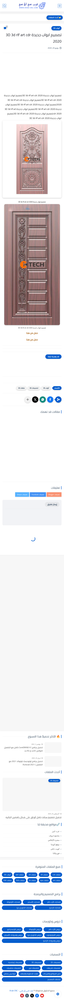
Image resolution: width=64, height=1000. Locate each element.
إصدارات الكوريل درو (24, 908)
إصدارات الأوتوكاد (13, 902)
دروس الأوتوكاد (35, 929)
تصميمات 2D (55, 962)
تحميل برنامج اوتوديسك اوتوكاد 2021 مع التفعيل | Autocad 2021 (26, 763)
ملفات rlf (44, 875)
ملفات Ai (32, 880)
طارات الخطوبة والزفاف (29, 974)
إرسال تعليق (52, 504)
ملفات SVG (20, 880)
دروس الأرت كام (54, 929)
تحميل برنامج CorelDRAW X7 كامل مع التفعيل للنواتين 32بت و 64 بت (23, 749)
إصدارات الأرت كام (53, 902)
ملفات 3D (21, 388)
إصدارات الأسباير (34, 902)
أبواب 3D (56, 28)
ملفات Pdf (8, 880)
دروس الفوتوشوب (53, 935)
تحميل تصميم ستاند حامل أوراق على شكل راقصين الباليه (33, 817)
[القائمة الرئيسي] (59, 6)
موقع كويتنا (55, 845)
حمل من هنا (32, 333)
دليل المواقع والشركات (51, 974)
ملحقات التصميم (54, 979)
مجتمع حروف (54, 836)
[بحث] (4, 6)
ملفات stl (32, 875)
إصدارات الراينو (54, 908)
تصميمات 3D (34, 388)
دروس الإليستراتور (14, 929)
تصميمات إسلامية (15, 962)
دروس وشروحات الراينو (51, 941)
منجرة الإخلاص (53, 840)
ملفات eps (44, 880)
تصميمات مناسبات (14, 968)
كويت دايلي (55, 849)
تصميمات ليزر (34, 968)
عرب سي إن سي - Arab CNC (21, 990)
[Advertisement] (32, 76)
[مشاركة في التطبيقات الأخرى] (28, 399)
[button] (50, 399)
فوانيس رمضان (10, 974)
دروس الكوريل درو (34, 935)
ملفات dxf (20, 875)
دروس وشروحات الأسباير (13, 935)
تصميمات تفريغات (53, 968)
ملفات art (56, 880)
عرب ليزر (55, 831)
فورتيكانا (56, 853)
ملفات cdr (56, 875)
